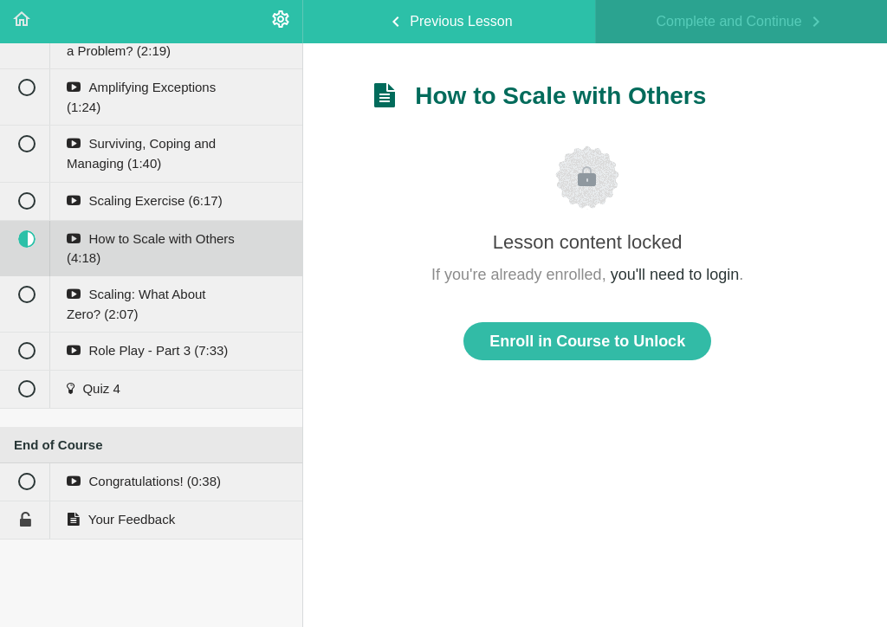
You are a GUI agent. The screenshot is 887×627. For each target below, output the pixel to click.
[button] (21, 21)
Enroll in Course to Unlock (587, 341)
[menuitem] (280, 21)
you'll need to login (675, 274)
